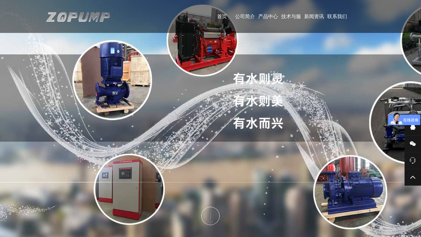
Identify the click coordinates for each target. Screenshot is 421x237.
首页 (222, 16)
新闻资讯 (314, 16)
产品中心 (268, 16)
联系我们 (337, 16)
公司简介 (245, 16)
